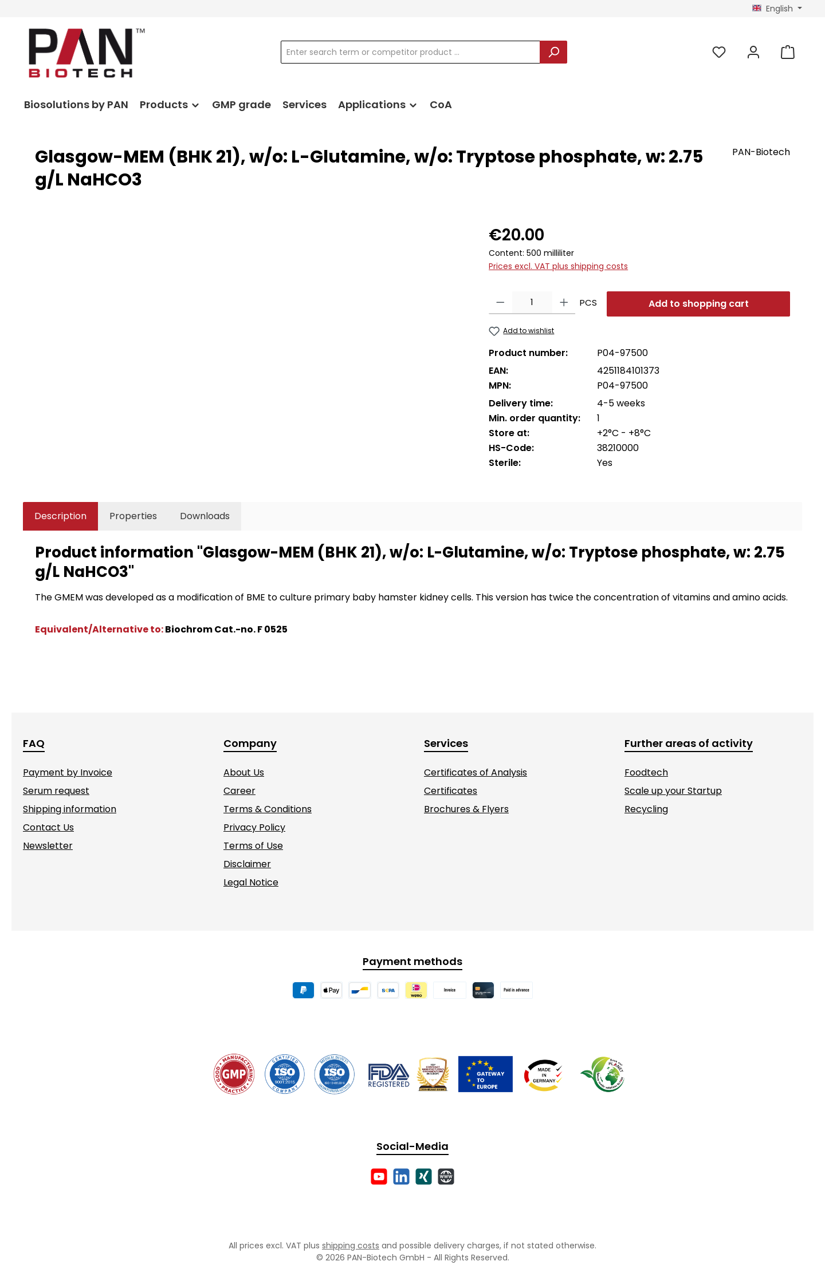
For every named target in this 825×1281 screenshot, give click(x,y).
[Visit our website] (446, 1177)
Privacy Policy (254, 827)
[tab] (60, 516)
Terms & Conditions (267, 809)
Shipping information (69, 809)
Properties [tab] (133, 516)
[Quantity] (532, 302)
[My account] (753, 52)
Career (239, 790)
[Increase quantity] (564, 302)
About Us (243, 772)
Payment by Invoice (67, 772)
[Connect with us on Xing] (424, 1177)
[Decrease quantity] (500, 302)
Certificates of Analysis (475, 772)
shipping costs (350, 1245)
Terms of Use (253, 845)
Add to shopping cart (699, 303)
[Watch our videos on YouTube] (379, 1177)
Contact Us (48, 827)
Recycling (646, 809)
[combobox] (410, 52)
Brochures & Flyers (466, 809)
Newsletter (48, 845)
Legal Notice (250, 882)
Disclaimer (247, 864)
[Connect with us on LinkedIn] (401, 1177)
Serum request (56, 790)
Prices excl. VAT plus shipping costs (558, 266)
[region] (250, 346)
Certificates (450, 790)
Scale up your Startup (673, 790)
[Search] (553, 52)
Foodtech (646, 772)
